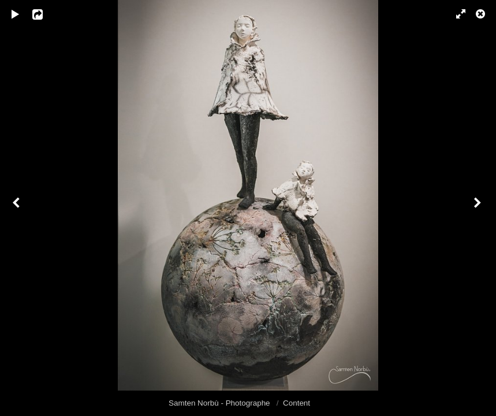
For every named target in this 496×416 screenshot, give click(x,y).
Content (296, 403)
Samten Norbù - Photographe (220, 403)
